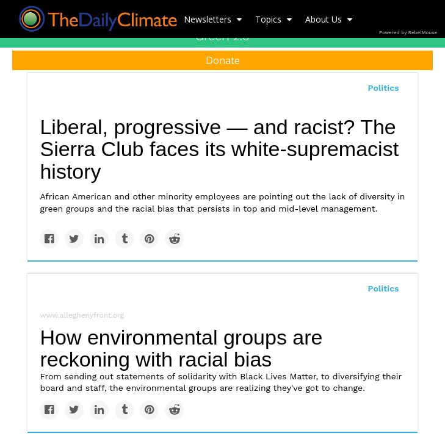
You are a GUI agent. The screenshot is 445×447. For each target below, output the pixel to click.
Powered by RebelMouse (408, 32)
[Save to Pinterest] (149, 238)
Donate (223, 60)
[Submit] (428, 101)
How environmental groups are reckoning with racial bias (181, 348)
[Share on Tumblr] (124, 238)
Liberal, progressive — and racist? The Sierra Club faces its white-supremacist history (219, 149)
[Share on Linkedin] (99, 238)
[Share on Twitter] (74, 238)
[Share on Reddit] (174, 238)
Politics (383, 288)
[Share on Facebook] (49, 238)
